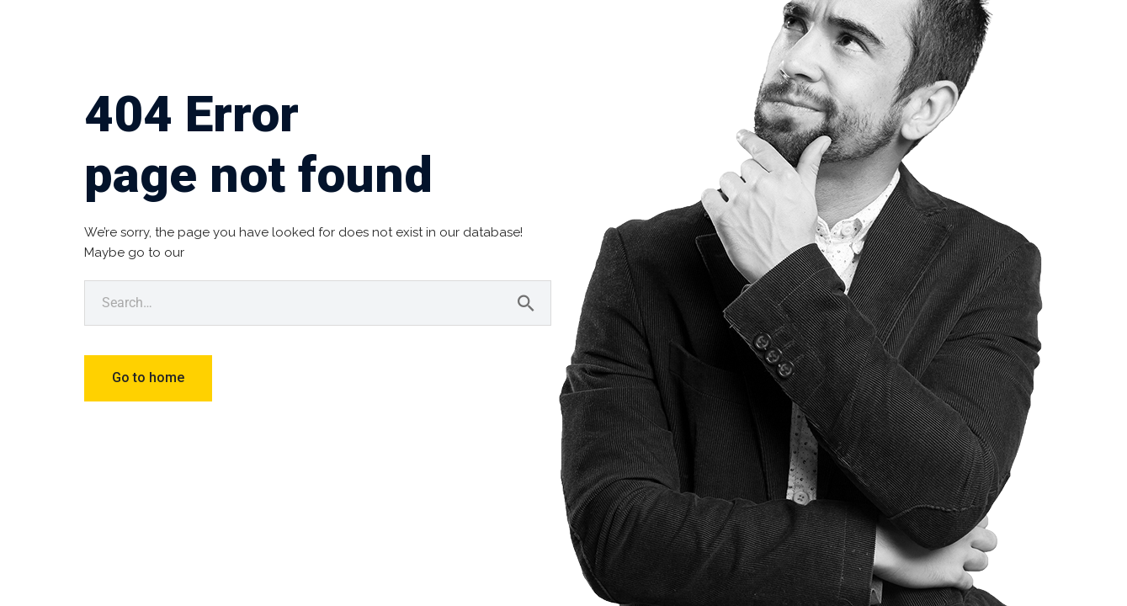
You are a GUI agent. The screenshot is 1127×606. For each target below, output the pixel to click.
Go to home (148, 377)
